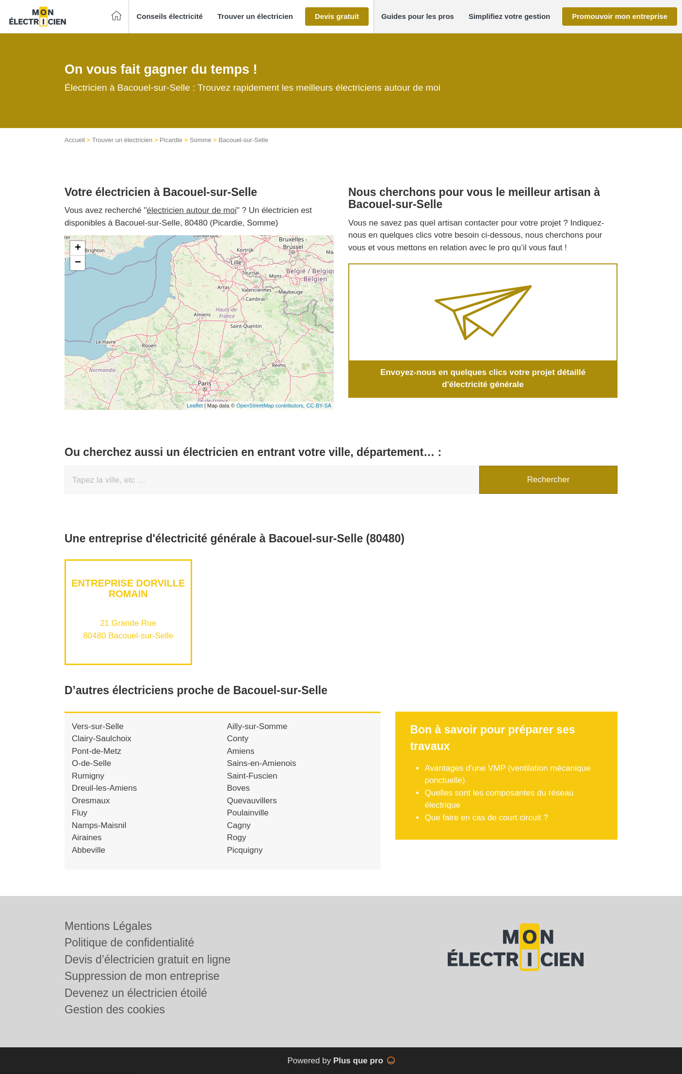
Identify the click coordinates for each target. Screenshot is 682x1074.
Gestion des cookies (115, 1009)
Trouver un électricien (122, 140)
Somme (200, 140)
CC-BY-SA (318, 405)
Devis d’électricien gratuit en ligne (148, 959)
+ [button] (78, 248)
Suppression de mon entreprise (142, 976)
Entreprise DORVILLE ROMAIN (128, 588)
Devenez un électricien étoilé (136, 993)
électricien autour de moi (192, 210)
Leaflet (195, 405)
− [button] (78, 263)
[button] (169, 17)
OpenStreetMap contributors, (271, 405)
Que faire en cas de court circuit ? (486, 817)
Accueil (75, 140)
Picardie (171, 140)
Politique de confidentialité (129, 942)
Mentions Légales (108, 926)
